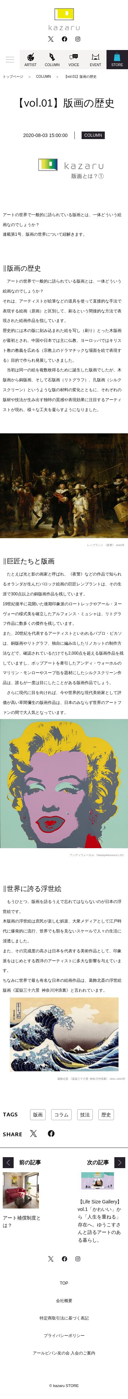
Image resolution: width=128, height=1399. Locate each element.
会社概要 (64, 1300)
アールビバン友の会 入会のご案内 (64, 1353)
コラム (61, 1114)
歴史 (106, 1114)
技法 (85, 1114)
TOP (64, 1283)
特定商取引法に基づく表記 (64, 1318)
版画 (38, 1114)
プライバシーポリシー (64, 1335)
